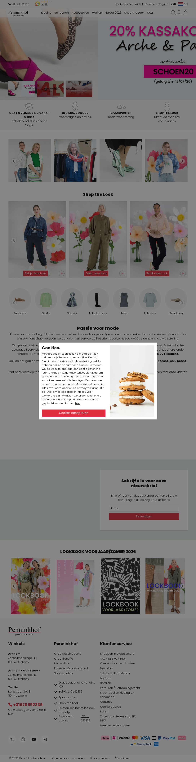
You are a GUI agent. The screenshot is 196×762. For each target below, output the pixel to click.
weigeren (48, 395)
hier (102, 384)
